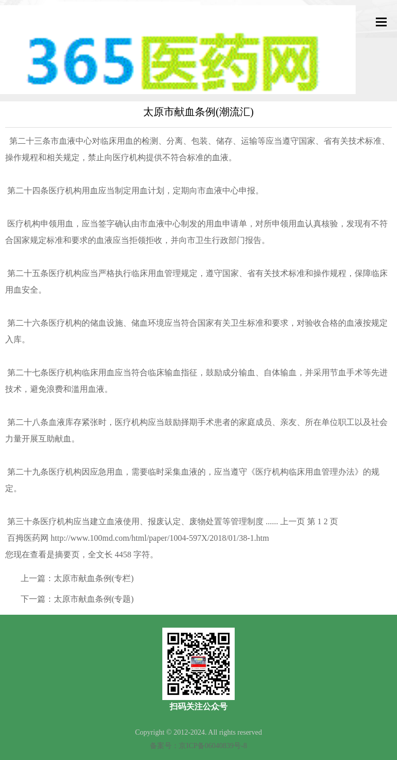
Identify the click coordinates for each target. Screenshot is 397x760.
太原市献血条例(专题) (94, 599)
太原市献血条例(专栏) (94, 578)
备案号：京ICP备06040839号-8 (198, 746)
